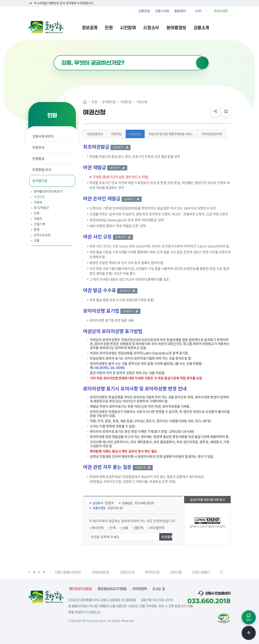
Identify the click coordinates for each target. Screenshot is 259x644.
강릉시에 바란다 (43, 136)
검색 (202, 63)
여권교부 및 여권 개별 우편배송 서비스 (170, 134)
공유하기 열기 (215, 111)
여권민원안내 (94, 134)
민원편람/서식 (41, 169)
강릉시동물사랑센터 (68, 572)
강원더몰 (176, 572)
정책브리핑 (152, 572)
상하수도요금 (42, 235)
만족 (113, 527)
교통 (36, 240)
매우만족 (98, 527)
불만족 (139, 527)
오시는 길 (158, 589)
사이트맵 (228, 27)
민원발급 (38, 158)
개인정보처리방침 (80, 589)
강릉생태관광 (100, 572)
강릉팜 (224, 572)
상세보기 (120, 147)
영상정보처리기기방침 (112, 589)
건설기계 (39, 224)
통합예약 (180, 11)
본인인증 (217, 27)
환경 (36, 230)
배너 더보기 (44, 572)
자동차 (38, 219)
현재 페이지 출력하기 (226, 111)
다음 (39, 572)
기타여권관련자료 (210, 134)
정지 (34, 572)
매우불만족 (157, 527)
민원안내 (38, 147)
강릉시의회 (162, 11)
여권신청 (134, 134)
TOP (249, 633)
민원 (94, 102)
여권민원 (39, 197)
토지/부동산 (41, 208)
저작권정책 (139, 589)
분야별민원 (39, 180)
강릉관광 (144, 11)
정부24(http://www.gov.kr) (108, 219)
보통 (125, 527)
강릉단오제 (127, 572)
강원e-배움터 (201, 572)
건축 (36, 213)
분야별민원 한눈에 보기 (48, 191)
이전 (29, 572)
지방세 (38, 202)
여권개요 (115, 134)
